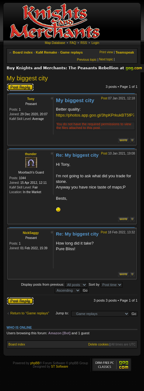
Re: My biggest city (77, 155)
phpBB (35, 363)
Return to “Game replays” (29, 313)
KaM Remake (46, 52)
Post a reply (20, 87)
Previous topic (87, 59)
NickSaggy (31, 233)
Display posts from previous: (54, 284)
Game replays (71, 52)
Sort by (105, 284)
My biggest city (27, 78)
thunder (31, 154)
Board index (23, 52)
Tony (30, 99)
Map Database (55, 43)
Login (95, 43)
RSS (84, 43)
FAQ (73, 43)
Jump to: (62, 313)
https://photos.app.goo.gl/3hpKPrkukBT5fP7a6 (97, 115)
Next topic (106, 59)
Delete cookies (98, 344)
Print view (106, 52)
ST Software (59, 366)
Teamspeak (125, 52)
